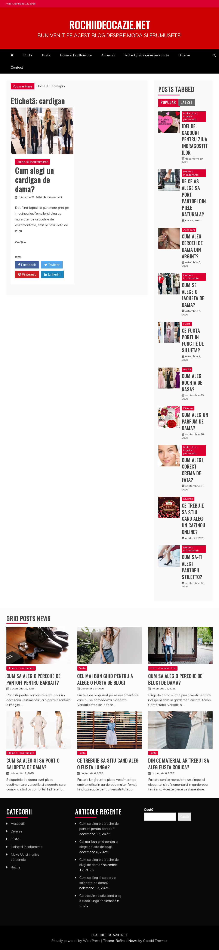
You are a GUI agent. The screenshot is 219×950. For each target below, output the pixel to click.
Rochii (28, 55)
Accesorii (108, 55)
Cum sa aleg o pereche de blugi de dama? (175, 679)
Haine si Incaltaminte (76, 55)
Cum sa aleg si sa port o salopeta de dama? (32, 763)
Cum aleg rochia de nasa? (192, 382)
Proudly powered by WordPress (76, 940)
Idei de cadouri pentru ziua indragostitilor (195, 139)
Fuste (46, 55)
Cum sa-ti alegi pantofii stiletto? (192, 566)
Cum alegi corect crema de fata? (192, 469)
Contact (17, 67)
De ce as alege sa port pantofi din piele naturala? (194, 198)
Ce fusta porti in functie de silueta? (193, 340)
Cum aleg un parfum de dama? (195, 421)
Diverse (184, 55)
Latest (186, 102)
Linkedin (52, 274)
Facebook (27, 264)
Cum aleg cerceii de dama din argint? (192, 246)
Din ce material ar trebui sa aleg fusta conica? (178, 763)
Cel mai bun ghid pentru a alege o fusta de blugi (105, 679)
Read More (20, 242)
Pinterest (27, 274)
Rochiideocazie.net (109, 24)
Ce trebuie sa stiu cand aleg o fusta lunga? (108, 763)
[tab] (168, 102)
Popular (168, 102)
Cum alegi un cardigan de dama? (34, 179)
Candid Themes (155, 940)
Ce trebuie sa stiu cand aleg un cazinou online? (193, 518)
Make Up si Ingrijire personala (146, 55)
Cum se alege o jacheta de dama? (193, 294)
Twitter (51, 264)
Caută (148, 809)
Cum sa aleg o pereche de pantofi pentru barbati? (33, 679)
